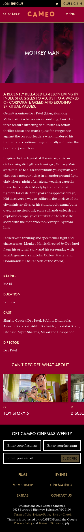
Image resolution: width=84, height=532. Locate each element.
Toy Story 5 (16, 413)
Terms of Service (50, 523)
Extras (22, 495)
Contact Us (61, 495)
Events (61, 474)
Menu (73, 14)
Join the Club (13, 4)
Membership (23, 485)
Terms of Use (22, 514)
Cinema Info (61, 485)
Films (22, 474)
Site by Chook (62, 514)
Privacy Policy (42, 514)
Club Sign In (72, 4)
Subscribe (70, 458)
